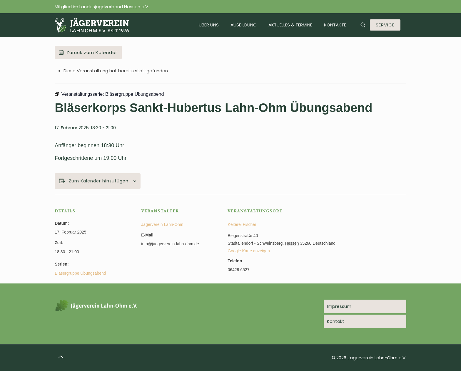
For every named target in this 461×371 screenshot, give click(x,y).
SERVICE (385, 25)
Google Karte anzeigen (249, 251)
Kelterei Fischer (242, 224)
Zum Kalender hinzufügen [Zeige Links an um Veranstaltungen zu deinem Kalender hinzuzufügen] (98, 181)
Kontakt (335, 321)
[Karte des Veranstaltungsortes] (375, 235)
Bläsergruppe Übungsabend (80, 273)
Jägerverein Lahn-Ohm (162, 224)
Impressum (339, 306)
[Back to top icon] (61, 357)
